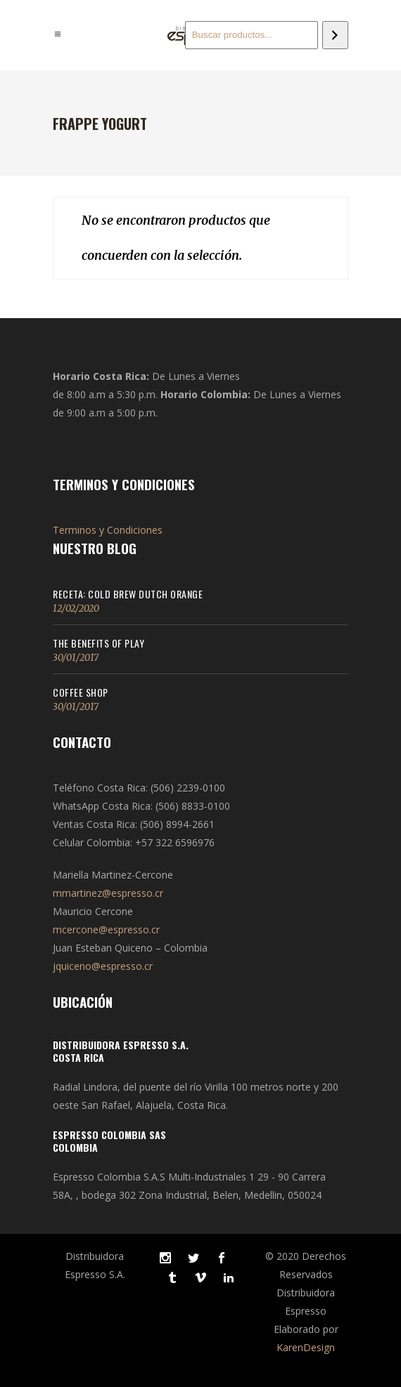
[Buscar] (335, 35)
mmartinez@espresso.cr (108, 893)
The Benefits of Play (98, 643)
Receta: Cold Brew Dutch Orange (128, 593)
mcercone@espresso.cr (106, 929)
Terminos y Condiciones (108, 530)
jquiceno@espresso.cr (103, 966)
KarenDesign (305, 1347)
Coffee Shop (80, 692)
